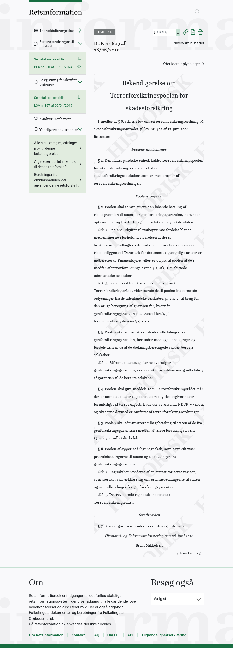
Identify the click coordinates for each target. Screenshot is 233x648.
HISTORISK (104, 32)
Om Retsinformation (46, 635)
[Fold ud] (80, 30)
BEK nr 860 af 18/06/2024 (53, 67)
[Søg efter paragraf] (166, 32)
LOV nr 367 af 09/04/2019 (53, 105)
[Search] (178, 32)
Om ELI (113, 635)
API (130, 635)
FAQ (96, 635)
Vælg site (161, 598)
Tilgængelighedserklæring (163, 635)
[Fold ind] (80, 43)
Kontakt (78, 635)
